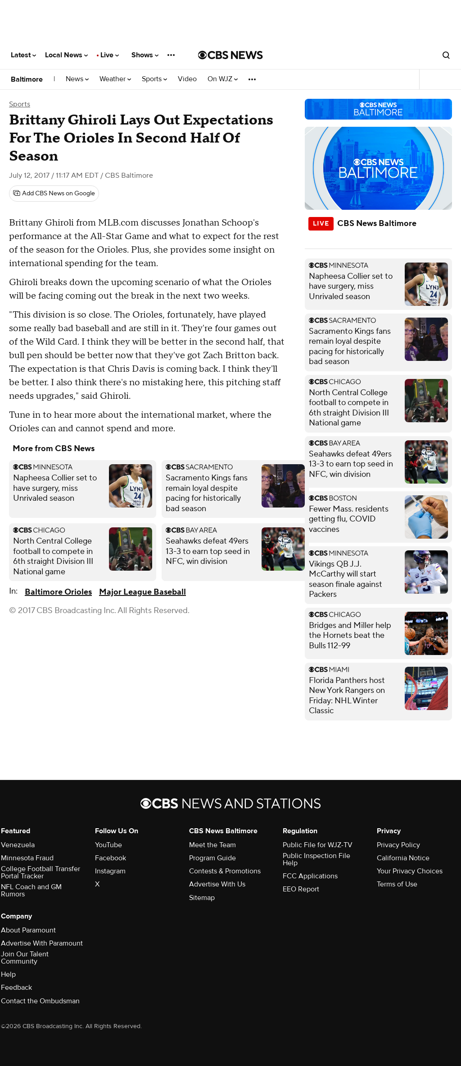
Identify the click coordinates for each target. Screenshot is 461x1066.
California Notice (403, 858)
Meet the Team (212, 845)
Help (8, 974)
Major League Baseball (142, 592)
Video (187, 79)
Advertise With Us (217, 884)
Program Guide (212, 858)
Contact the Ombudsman (40, 1001)
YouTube (108, 845)
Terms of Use (397, 884)
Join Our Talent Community (25, 958)
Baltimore (27, 79)
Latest (23, 55)
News (77, 79)
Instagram (110, 871)
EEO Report (301, 889)
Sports (154, 79)
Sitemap (202, 897)
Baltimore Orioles (58, 592)
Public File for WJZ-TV (318, 845)
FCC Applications (310, 876)
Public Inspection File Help (316, 859)
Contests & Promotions (225, 871)
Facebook (110, 858)
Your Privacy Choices (410, 871)
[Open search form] (446, 55)
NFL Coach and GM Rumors (31, 890)
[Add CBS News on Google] (54, 193)
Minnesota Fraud (27, 858)
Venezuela (18, 845)
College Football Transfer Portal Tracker (40, 872)
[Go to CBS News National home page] (230, 55)
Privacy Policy (398, 845)
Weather (115, 79)
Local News (66, 55)
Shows (144, 55)
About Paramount (28, 930)
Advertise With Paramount (42, 943)
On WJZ (223, 79)
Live (109, 55)
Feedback (16, 987)
